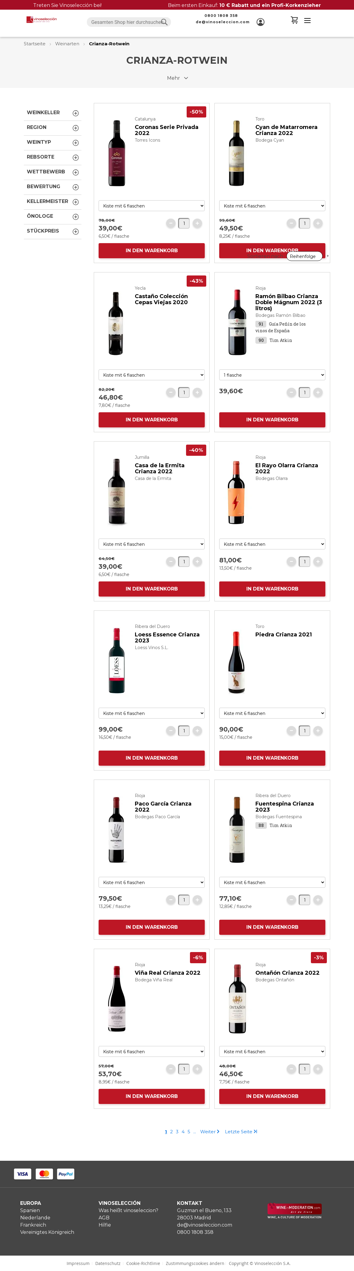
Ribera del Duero (152, 638)
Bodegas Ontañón (274, 992)
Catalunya (145, 131)
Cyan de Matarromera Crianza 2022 (286, 142)
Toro (259, 131)
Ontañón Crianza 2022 (287, 985)
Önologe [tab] (53, 217)
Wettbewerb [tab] (53, 172)
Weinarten (68, 44)
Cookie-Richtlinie (143, 1263)
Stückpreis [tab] (53, 231)
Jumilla (142, 469)
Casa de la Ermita (153, 490)
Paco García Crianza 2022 (163, 818)
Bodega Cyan (269, 152)
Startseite (35, 44)
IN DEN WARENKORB (152, 262)
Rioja (260, 300)
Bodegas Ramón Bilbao (280, 327)
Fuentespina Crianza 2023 (284, 818)
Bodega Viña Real (153, 992)
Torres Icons (147, 152)
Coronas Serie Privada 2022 (166, 142)
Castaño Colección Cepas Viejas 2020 (161, 311)
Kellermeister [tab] (53, 202)
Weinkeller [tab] (53, 113)
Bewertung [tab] (53, 187)
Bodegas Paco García (157, 829)
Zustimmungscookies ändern (195, 1263)
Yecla (140, 300)
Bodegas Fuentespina (278, 829)
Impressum (78, 1263)
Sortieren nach (265, 99)
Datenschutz (108, 1263)
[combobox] (129, 22)
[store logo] (42, 19)
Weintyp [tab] (53, 143)
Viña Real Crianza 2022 (168, 985)
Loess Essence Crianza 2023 (167, 649)
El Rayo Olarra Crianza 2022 (286, 480)
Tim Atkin (281, 352)
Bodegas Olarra (271, 490)
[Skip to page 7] (194, 1144)
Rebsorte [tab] (53, 157)
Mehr (173, 78)
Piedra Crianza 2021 (283, 646)
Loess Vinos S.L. (151, 659)
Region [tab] (53, 128)
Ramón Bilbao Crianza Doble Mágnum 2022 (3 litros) (288, 314)
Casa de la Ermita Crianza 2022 (160, 480)
